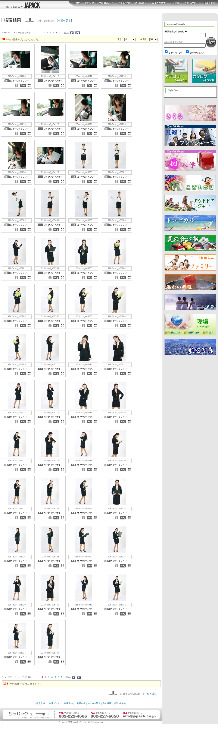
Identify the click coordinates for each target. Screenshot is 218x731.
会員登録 (40, 703)
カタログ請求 (94, 703)
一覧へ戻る (64, 20)
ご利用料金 (80, 703)
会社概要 (107, 703)
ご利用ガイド (53, 703)
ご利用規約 (67, 703)
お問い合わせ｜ (120, 703)
